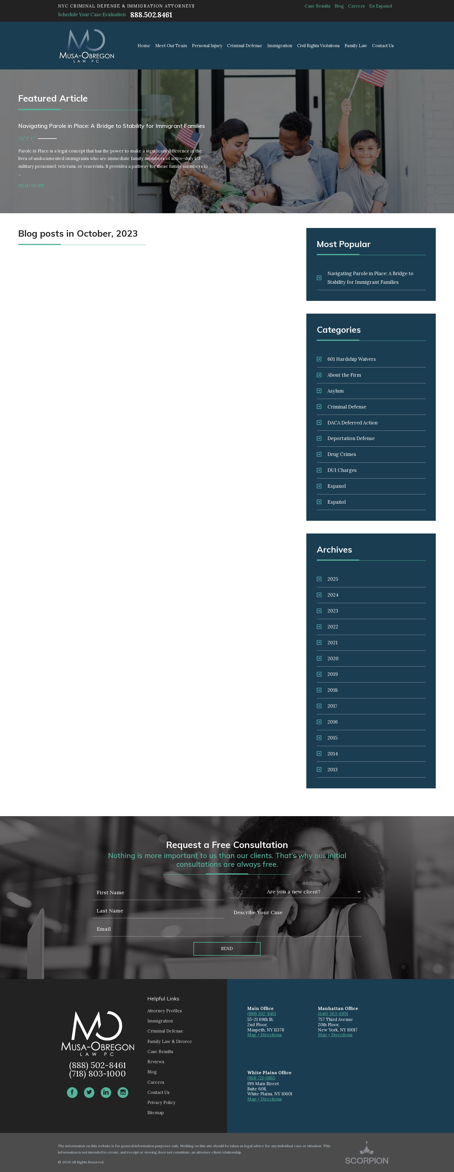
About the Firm (339, 375)
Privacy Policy (161, 1102)
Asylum (330, 391)
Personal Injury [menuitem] (207, 45)
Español (331, 502)
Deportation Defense (346, 438)
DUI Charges (337, 470)
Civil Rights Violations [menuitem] (318, 45)
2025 (327, 579)
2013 (327, 769)
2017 (327, 706)
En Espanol (380, 6)
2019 (327, 674)
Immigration (160, 1021)
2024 (327, 595)
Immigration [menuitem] (279, 45)
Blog (339, 6)
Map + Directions (264, 1034)
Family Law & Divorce (169, 1041)
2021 (327, 642)
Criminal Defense (341, 407)
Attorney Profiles (164, 1010)
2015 (327, 738)
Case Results (317, 6)
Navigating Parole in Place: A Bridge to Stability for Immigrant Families (365, 278)
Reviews (155, 1061)
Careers (356, 6)
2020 (327, 658)
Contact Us (158, 1092)
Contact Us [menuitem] (383, 45)
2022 (327, 627)
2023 (327, 611)
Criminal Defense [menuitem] (244, 45)
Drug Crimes (336, 454)
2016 (327, 722)
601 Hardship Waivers (346, 359)
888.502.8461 (151, 15)
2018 (327, 690)
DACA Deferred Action (347, 423)
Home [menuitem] (144, 45)
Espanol (331, 486)
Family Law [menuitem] (356, 45)
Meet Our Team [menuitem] (171, 45)
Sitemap (155, 1112)
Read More (31, 185)
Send (227, 948)
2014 (327, 754)
